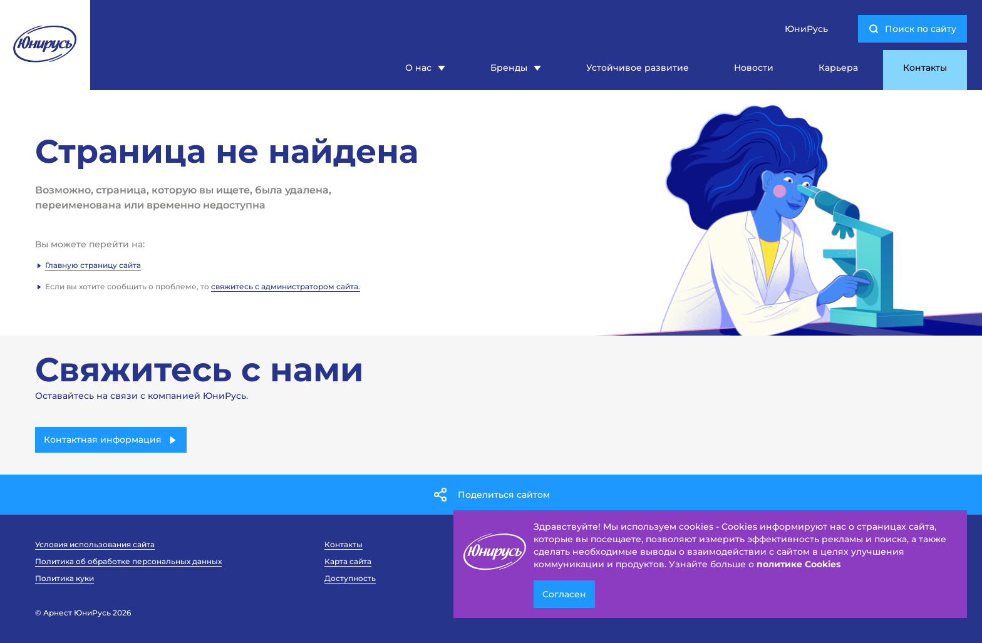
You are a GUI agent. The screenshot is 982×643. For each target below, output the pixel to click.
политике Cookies (798, 564)
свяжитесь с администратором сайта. (285, 286)
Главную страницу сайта (93, 265)
